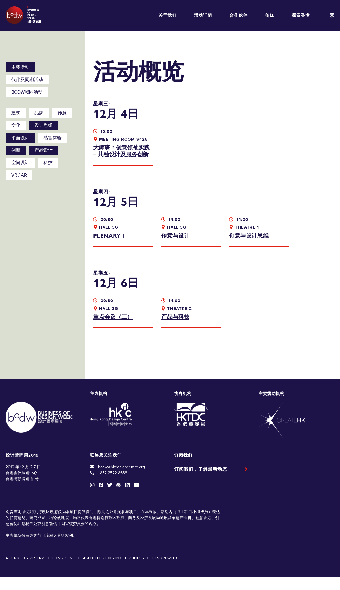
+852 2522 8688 (112, 486)
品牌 (38, 113)
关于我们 (167, 15)
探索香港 (301, 15)
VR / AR (19, 175)
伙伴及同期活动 (27, 80)
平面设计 (20, 138)
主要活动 (20, 67)
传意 (62, 113)
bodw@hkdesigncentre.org (121, 480)
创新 (15, 150)
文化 (15, 125)
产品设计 (43, 150)
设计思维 (43, 125)
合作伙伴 (239, 15)
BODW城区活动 (27, 92)
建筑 (15, 113)
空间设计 (20, 163)
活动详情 (203, 15)
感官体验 (52, 138)
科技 (48, 163)
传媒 (269, 15)
